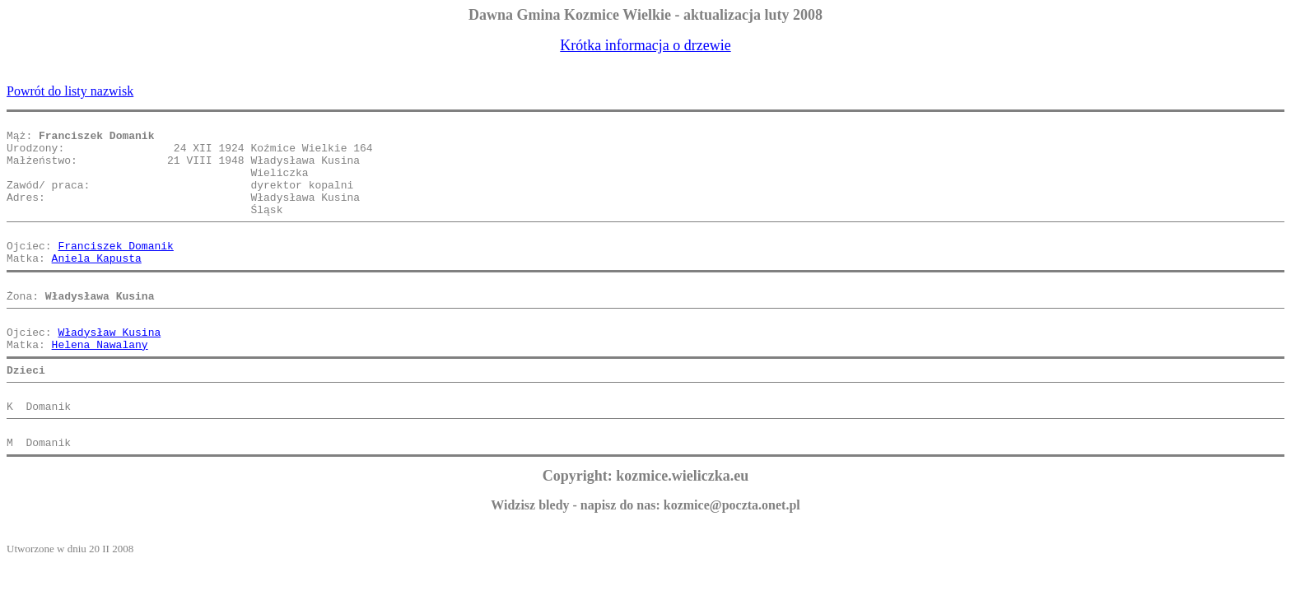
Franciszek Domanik (115, 270)
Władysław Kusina (109, 368)
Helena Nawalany (100, 383)
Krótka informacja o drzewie (645, 45)
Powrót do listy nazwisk (70, 91)
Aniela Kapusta (97, 284)
